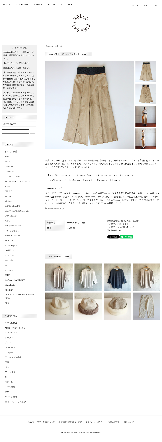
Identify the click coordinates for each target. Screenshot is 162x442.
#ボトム (59, 46)
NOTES (52, 4)
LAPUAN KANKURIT (15, 280)
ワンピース (10, 347)
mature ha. (9, 260)
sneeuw (8, 196)
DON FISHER (11, 216)
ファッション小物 (13, 357)
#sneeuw (49, 46)
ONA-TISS (9, 171)
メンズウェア (11, 332)
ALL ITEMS (22, 4)
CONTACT (66, 4)
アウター (9, 352)
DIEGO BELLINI (12, 206)
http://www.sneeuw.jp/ (54, 208)
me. (6, 265)
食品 (7, 392)
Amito (7, 161)
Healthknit (9, 250)
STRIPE (8, 191)
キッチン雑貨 (11, 397)
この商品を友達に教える (118, 224)
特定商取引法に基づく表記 (70, 422)
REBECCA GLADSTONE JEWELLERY (20, 296)
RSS (110, 422)
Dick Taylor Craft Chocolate (17, 211)
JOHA (7, 275)
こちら (12, 68)
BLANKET (10, 240)
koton (7, 186)
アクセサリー (11, 372)
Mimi (7, 156)
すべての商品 (11, 151)
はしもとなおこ (12, 230)
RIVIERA (9, 290)
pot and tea (9, 255)
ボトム (8, 342)
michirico (9, 270)
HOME (6, 4)
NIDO (7, 221)
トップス (9, 337)
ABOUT (38, 4)
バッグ (8, 367)
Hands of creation (12, 235)
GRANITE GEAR (12, 176)
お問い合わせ (128, 422)
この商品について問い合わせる (120, 227)
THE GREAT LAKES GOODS (18, 181)
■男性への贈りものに (15, 328)
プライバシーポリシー (95, 422)
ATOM (116, 422)
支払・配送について (46, 422)
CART (154, 5)
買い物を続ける (114, 230)
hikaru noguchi (11, 245)
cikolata (8, 201)
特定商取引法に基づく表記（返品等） (123, 221)
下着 (7, 362)
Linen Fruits (10, 285)
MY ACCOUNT (138, 5)
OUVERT (9, 166)
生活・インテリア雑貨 (15, 402)
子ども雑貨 (10, 387)
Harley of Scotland (13, 225)
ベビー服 (9, 382)
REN (7, 303)
